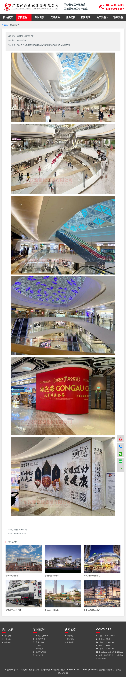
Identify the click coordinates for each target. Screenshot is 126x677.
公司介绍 (6, 636)
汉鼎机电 (110, 670)
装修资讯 (69, 639)
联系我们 (118, 17)
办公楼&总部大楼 (40, 636)
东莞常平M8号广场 (20, 530)
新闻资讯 (86, 17)
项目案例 (23, 17)
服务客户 (6, 642)
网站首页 (9, 17)
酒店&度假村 (39, 639)
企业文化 (6, 639)
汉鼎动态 (69, 636)
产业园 (37, 645)
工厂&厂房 (38, 655)
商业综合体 (14, 25)
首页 (5, 25)
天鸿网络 (64, 673)
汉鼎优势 (55, 17)
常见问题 (69, 642)
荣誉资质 (39, 17)
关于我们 (101, 17)
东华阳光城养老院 (20, 533)
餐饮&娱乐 (38, 649)
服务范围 (71, 17)
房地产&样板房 (40, 652)
